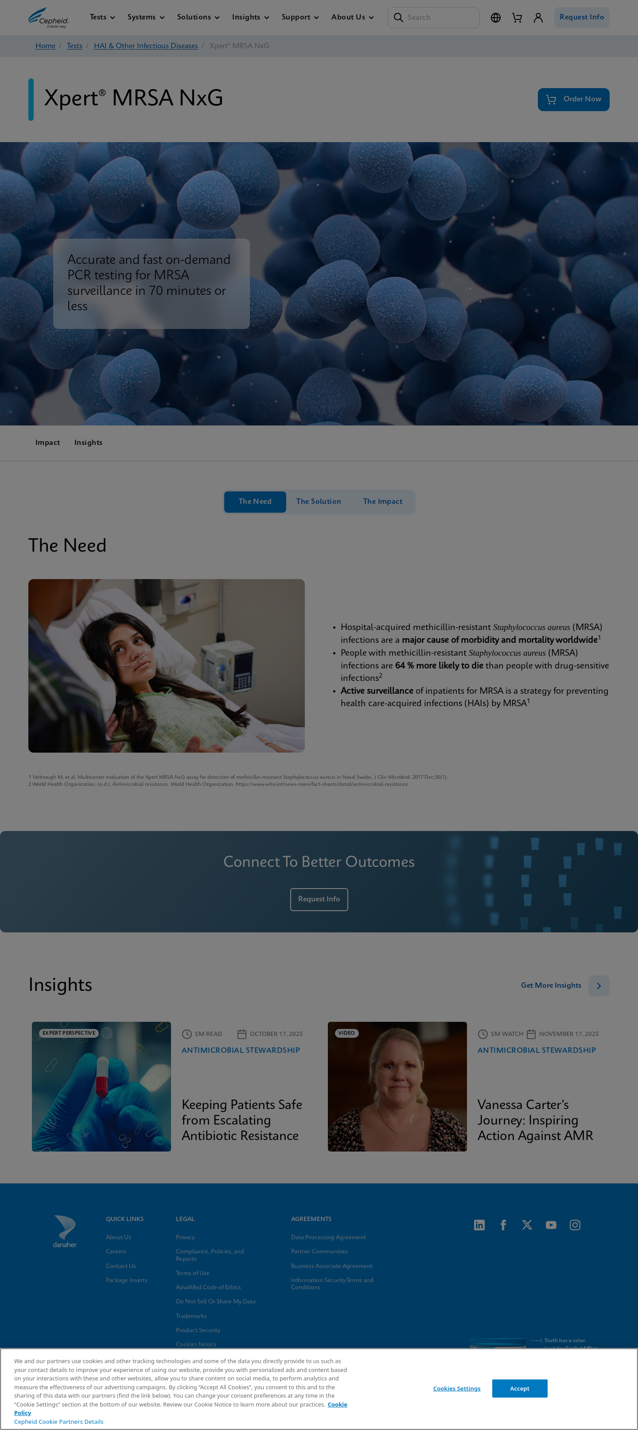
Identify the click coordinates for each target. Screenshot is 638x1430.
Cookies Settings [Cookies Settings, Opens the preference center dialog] (457, 1388)
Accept (520, 1388)
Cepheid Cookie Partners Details (59, 1422)
